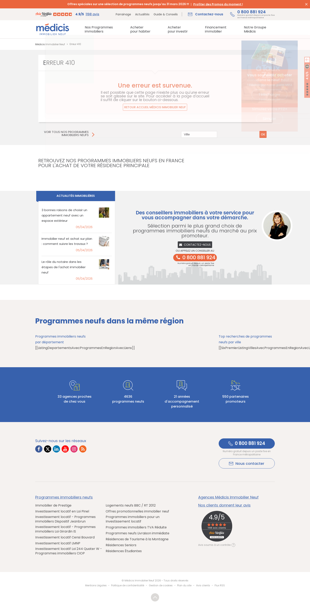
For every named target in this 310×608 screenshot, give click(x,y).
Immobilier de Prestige (53, 505)
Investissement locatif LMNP (57, 543)
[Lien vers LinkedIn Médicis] (56, 449)
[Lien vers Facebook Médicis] (38, 449)
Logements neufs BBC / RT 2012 (131, 505)
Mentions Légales (96, 585)
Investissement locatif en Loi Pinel (62, 511)
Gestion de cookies (161, 585)
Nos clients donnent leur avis (224, 505)
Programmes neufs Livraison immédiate (137, 533)
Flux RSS (220, 585)
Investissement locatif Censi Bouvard (65, 537)
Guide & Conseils (166, 14)
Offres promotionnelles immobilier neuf (137, 511)
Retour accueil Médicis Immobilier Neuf (155, 107)
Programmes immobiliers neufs (64, 497)
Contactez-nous (195, 245)
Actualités (142, 14)
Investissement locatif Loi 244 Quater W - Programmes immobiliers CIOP (68, 551)
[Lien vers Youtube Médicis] (65, 449)
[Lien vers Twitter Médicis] (47, 449)
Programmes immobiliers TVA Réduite (136, 527)
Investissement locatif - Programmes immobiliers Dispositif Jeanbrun (65, 519)
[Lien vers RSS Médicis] (82, 449)
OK (263, 134)
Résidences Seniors (121, 545)
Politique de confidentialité (127, 585)
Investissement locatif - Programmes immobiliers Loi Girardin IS (65, 529)
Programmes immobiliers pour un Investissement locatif (133, 519)
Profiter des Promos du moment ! (218, 4)
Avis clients (203, 585)
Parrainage (123, 14)
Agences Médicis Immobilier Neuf (228, 497)
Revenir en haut (155, 597)
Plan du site (184, 585)
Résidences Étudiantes (124, 551)
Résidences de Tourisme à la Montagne (137, 539)
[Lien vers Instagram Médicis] (74, 449)
